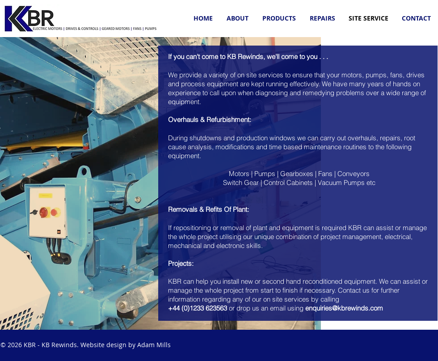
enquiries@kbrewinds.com (344, 308)
